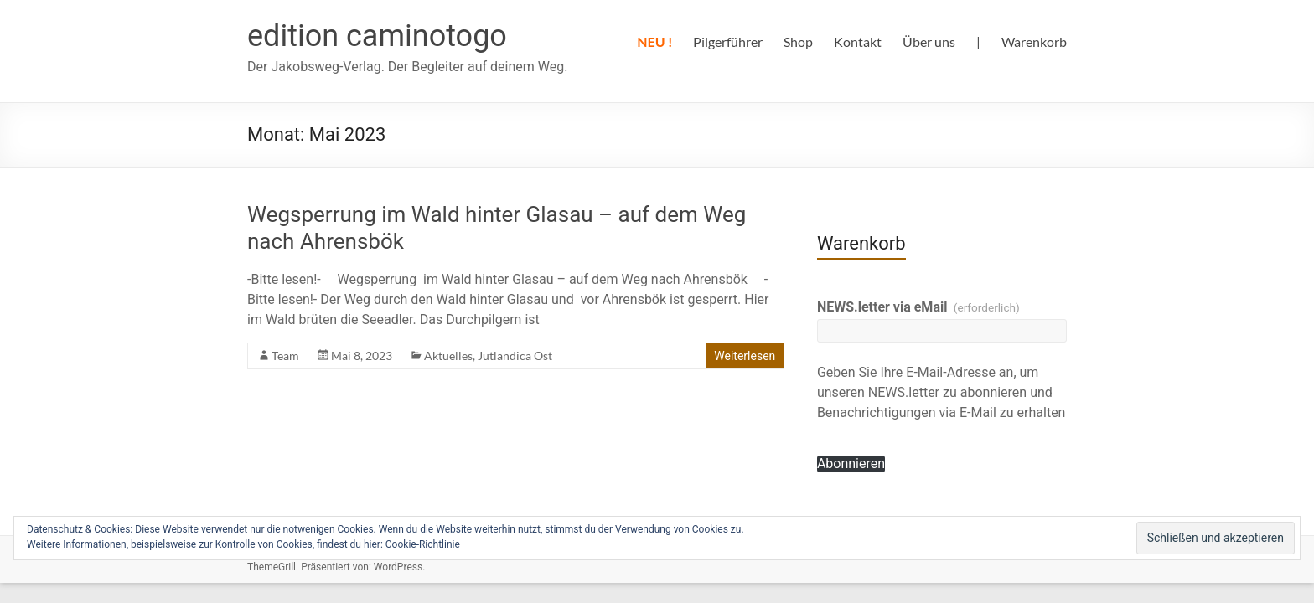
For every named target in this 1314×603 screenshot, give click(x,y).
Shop (798, 41)
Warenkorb (1034, 41)
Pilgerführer (728, 41)
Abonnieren (851, 464)
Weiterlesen (744, 356)
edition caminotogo (377, 36)
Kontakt (858, 41)
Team (285, 355)
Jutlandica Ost (515, 355)
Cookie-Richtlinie (422, 544)
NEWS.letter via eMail (918, 307)
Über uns (929, 41)
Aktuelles (448, 355)
